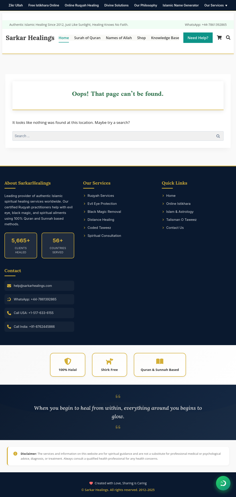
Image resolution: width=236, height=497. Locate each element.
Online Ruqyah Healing (82, 5)
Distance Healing (98, 219)
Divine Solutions (116, 5)
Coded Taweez (97, 227)
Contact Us (173, 227)
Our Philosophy (145, 5)
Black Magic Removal (102, 211)
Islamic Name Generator (181, 5)
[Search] (228, 37)
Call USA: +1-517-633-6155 (34, 313)
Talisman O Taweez (179, 219)
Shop (141, 37)
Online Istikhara (176, 203)
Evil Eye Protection (100, 203)
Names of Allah (119, 37)
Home (64, 37)
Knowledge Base (165, 37)
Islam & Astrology (178, 211)
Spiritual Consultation (102, 235)
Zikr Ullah (16, 5)
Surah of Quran (87, 37)
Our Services (214, 5)
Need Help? (198, 37)
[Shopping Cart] (219, 37)
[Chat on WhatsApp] (223, 483)
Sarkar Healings (30, 38)
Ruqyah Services (98, 195)
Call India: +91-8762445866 (34, 326)
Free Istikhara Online (43, 5)
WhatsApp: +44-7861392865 (206, 24)
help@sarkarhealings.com (33, 286)
